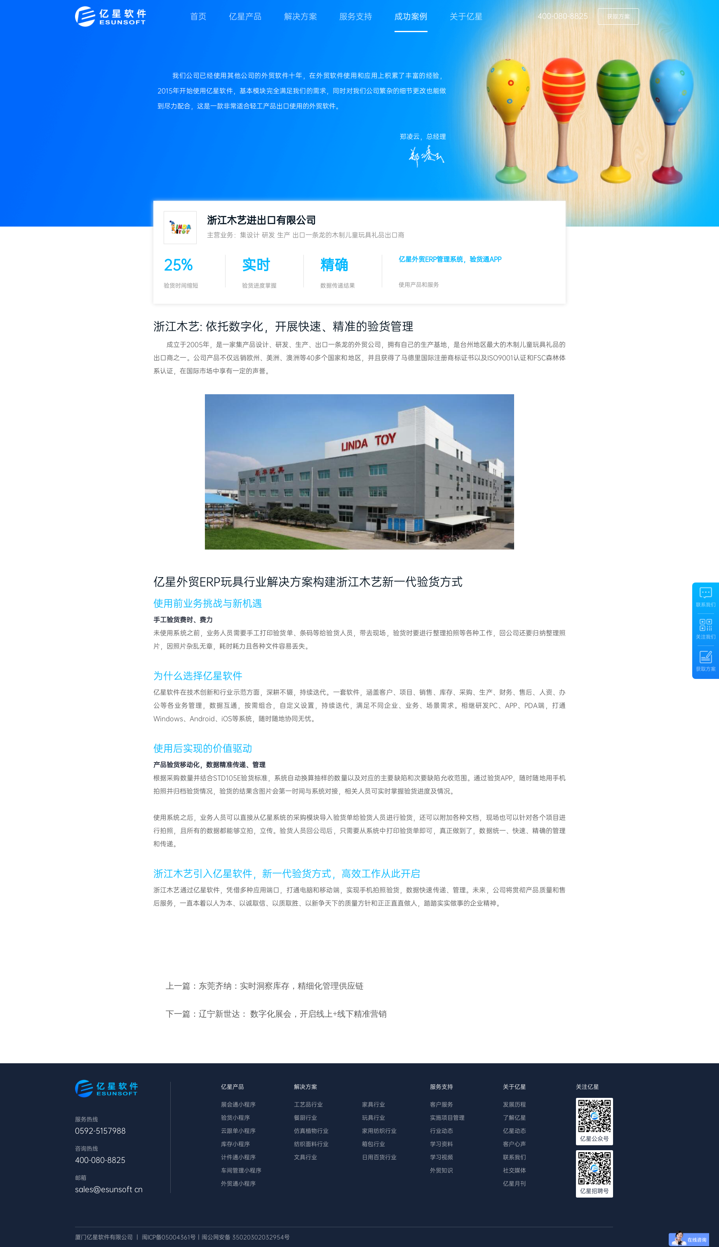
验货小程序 (235, 1117)
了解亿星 (514, 1117)
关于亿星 (466, 16)
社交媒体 (514, 1170)
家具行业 (373, 1104)
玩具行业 (373, 1117)
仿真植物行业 (311, 1131)
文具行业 (305, 1157)
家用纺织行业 (379, 1131)
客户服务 (441, 1104)
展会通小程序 (238, 1104)
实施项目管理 (447, 1117)
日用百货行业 (379, 1157)
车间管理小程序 (241, 1170)
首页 (198, 16)
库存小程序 (235, 1144)
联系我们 (514, 1157)
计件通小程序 (238, 1157)
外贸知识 (441, 1170)
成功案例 (411, 16)
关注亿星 (587, 1086)
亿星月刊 (514, 1183)
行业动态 (441, 1131)
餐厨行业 (305, 1117)
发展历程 (514, 1104)
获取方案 (618, 16)
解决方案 (300, 16)
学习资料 (441, 1144)
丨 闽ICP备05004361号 (165, 1237)
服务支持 (355, 16)
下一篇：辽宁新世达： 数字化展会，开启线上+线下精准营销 (276, 1013)
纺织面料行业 (311, 1144)
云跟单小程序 (238, 1131)
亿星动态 (514, 1131)
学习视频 (441, 1157)
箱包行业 (373, 1144)
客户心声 (514, 1144)
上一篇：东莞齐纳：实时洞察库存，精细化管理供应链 (265, 985)
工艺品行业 (308, 1104)
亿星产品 (245, 16)
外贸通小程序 (238, 1183)
